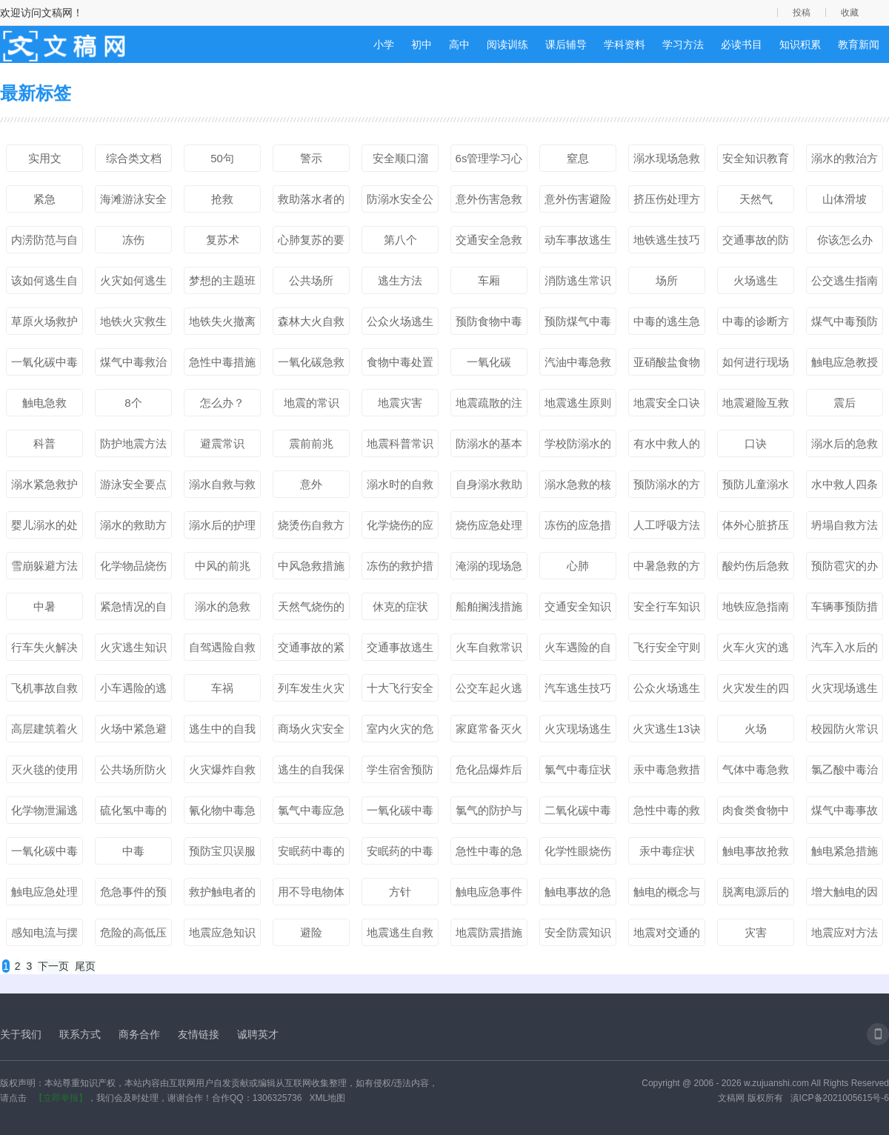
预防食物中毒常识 (489, 324)
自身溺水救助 (489, 484)
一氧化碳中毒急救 (400, 813)
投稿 (801, 12)
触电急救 (44, 402)
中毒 (133, 851)
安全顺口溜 (400, 158)
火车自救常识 (489, 647)
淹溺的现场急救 (489, 569)
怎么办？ (222, 402)
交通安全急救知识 (489, 243)
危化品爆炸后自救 (489, 772)
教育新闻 (858, 44)
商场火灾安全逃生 (311, 732)
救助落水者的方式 (311, 202)
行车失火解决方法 (44, 650)
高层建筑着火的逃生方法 (44, 732)
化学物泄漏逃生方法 (44, 813)
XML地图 (327, 1098)
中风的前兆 (222, 565)
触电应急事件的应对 (489, 895)
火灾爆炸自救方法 (222, 772)
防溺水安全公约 (400, 202)
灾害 (756, 932)
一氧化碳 (489, 362)
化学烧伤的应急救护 (400, 528)
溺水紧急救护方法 (44, 487)
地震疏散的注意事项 (489, 406)
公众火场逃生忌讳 (666, 691)
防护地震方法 (133, 443)
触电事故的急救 (578, 895)
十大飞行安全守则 (400, 691)
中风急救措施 (311, 565)
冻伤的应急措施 (578, 528)
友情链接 (198, 1034)
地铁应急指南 (755, 606)
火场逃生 (755, 280)
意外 (311, 484)
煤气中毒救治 (133, 362)
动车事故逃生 (578, 239)
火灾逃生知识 (133, 647)
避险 (311, 932)
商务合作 (139, 1034)
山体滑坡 (844, 199)
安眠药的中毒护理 (400, 854)
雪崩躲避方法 (44, 565)
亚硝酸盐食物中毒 (666, 365)
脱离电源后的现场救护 (755, 895)
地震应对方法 (844, 932)
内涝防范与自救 (44, 243)
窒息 (578, 158)
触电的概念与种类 (666, 895)
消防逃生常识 (578, 280)
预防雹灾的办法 (844, 569)
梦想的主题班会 (222, 283)
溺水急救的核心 (578, 487)
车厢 (489, 280)
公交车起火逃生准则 (489, 691)
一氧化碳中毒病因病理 (44, 854)
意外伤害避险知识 (578, 202)
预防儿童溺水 (755, 484)
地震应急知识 (222, 932)
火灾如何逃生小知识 (133, 283)
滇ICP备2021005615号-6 (839, 1098)
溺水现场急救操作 (666, 161)
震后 (844, 402)
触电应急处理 (44, 891)
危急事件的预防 (133, 895)
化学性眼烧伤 (578, 851)
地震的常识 (311, 402)
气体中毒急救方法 (755, 772)
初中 (421, 44)
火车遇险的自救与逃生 (578, 650)
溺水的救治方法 (844, 161)
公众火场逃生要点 (400, 324)
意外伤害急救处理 (489, 202)
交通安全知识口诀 (578, 609)
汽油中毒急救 (578, 362)
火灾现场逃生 (578, 728)
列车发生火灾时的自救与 (311, 691)
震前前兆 (311, 443)
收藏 (850, 12)
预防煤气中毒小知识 (578, 324)
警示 (311, 158)
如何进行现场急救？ (755, 365)
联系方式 (80, 1034)
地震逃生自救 (400, 932)
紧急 (44, 199)
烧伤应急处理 (489, 525)
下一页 (53, 966)
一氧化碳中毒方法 (44, 365)
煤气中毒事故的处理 (844, 813)
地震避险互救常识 (755, 406)
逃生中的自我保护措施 (222, 732)
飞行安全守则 (666, 647)
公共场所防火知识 (133, 772)
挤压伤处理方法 (666, 202)
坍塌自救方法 (844, 525)
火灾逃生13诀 (667, 728)
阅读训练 (507, 44)
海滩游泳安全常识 (133, 202)
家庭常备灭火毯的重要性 (489, 732)
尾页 (85, 966)
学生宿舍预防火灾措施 (400, 772)
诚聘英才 (258, 1034)
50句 (222, 158)
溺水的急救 (222, 606)
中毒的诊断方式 (755, 324)
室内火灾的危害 (400, 732)
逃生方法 (400, 280)
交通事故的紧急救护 (311, 650)
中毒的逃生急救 (666, 324)
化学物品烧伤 (133, 565)
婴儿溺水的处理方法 (44, 528)
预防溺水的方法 (666, 487)
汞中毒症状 (667, 851)
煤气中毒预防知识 (844, 324)
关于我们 (20, 1034)
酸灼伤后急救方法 (755, 569)
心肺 (578, 565)
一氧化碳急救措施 (311, 365)
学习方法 (683, 44)
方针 (400, 891)
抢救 (222, 199)
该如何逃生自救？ (44, 283)
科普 (44, 443)
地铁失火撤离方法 (222, 324)
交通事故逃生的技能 (400, 650)
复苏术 (222, 239)
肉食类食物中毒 (755, 813)
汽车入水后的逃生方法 (844, 650)
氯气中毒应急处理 (311, 813)
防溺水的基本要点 (489, 446)
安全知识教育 (755, 158)
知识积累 (800, 44)
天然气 (756, 199)
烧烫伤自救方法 (311, 528)
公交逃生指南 (844, 280)
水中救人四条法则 (844, 487)
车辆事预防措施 (844, 609)
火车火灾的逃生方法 (755, 650)
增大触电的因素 (844, 895)
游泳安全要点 (133, 484)
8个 (132, 402)
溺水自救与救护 (222, 487)
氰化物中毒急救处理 (222, 813)
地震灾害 (400, 402)
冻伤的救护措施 (400, 569)
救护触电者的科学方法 (222, 895)
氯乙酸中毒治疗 (844, 772)
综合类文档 (134, 158)
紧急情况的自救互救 (133, 609)
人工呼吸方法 (666, 525)
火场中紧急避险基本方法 (133, 732)
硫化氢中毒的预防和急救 (133, 813)
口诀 (756, 443)
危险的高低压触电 (133, 935)
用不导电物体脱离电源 (311, 895)
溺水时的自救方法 (400, 487)
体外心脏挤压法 (755, 528)
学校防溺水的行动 (578, 446)
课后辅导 (566, 44)
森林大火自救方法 (311, 324)
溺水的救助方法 (133, 528)
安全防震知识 (578, 932)
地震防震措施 (489, 932)
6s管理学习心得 (489, 161)
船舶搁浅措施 (489, 606)
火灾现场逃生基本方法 (844, 691)
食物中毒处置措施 (400, 365)
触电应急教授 (844, 362)
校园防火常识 (844, 728)
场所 (667, 280)
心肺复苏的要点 (311, 243)
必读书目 (741, 44)
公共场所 (311, 280)
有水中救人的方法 (666, 446)
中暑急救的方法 (666, 569)
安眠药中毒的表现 (311, 854)
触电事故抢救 (755, 851)
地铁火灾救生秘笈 (133, 324)
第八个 (400, 239)
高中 (459, 44)
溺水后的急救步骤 (844, 446)
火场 (756, 728)
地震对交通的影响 (666, 935)
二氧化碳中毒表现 (578, 813)
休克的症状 (400, 606)
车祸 (222, 688)
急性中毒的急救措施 (489, 854)
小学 (383, 44)
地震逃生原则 (578, 402)
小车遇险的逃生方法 (133, 691)
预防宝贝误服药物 (222, 854)
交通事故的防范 (755, 243)
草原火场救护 (44, 321)
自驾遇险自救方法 (222, 650)
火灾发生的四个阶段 (755, 691)
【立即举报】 (60, 1098)
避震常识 (222, 443)
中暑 (44, 606)
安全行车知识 (666, 606)
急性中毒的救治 (666, 813)
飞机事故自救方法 (44, 691)
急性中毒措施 (222, 362)
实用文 (44, 158)
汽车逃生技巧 (578, 688)
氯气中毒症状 (578, 769)
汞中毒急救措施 (666, 772)
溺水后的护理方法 (222, 528)
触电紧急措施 (844, 851)
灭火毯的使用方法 (44, 772)
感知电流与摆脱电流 (44, 935)
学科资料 (624, 44)
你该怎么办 (845, 239)
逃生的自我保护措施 (311, 772)
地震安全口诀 (666, 402)
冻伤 (133, 239)
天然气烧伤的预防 (311, 609)
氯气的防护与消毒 (489, 813)
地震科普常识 (400, 443)
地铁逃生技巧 (666, 239)
